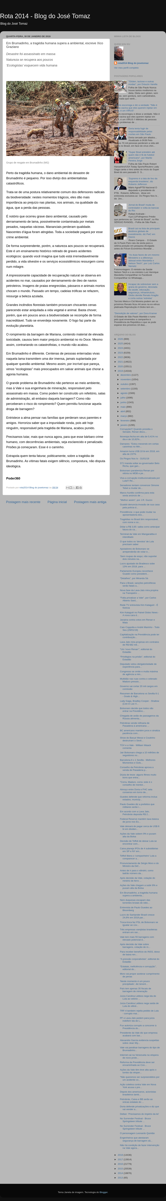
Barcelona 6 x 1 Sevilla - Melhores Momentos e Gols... (137, 761)
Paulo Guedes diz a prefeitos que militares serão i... (137, 805)
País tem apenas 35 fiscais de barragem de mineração (135, 990)
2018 (121, 1155)
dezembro (126, 375)
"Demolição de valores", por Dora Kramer (135, 313)
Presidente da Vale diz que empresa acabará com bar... (139, 1034)
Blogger (104, 1192)
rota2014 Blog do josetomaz (133, 63)
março (124, 416)
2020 (121, 366)
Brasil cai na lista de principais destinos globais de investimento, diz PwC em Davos (144, 232)
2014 (121, 1173)
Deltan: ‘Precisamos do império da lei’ (139, 1114)
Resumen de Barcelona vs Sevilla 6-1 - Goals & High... (139, 695)
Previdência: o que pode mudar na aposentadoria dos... (138, 513)
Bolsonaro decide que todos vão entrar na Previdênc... (136, 709)
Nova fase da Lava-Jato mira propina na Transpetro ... (139, 591)
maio (123, 407)
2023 (121, 352)
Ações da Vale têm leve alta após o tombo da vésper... (138, 1071)
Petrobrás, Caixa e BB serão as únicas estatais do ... (136, 1100)
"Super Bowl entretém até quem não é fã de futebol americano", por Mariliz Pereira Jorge (141, 156)
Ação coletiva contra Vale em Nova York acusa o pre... (138, 1086)
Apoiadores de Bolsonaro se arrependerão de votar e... (135, 550)
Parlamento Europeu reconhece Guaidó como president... (136, 572)
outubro (125, 384)
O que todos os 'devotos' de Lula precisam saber (137, 543)
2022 (121, 357)
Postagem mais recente (23, 502)
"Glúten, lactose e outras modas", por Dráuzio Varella (142, 83)
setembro (126, 388)
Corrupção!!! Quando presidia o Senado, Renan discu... (136, 430)
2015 (121, 1168)
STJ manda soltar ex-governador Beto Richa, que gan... (139, 464)
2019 (121, 371)
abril (123, 411)
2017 (121, 1159)
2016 (121, 1164)
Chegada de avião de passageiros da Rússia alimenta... (139, 717)
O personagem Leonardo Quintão (137, 1133)
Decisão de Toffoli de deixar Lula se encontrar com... (138, 842)
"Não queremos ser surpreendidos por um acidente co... (139, 1078)
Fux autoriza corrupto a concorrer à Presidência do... (138, 1027)
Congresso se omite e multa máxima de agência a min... (139, 673)
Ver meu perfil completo (126, 67)
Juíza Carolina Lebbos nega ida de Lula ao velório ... (138, 997)
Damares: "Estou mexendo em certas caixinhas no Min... (139, 445)
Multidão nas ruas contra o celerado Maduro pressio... (138, 680)
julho (123, 397)
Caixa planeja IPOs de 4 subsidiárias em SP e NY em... (139, 850)
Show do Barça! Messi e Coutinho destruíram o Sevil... (137, 739)
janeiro (124, 425)
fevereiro (125, 420)
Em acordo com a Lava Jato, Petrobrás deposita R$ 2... (135, 813)
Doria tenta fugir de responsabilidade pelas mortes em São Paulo (140, 131)
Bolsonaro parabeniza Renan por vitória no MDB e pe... (137, 472)
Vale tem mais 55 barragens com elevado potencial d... (137, 938)
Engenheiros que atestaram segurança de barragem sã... (136, 1139)
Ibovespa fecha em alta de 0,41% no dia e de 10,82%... (139, 438)
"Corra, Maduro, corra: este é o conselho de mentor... (136, 783)
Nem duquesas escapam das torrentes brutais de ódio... (135, 901)
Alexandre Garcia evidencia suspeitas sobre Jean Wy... (139, 1041)
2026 (121, 339)
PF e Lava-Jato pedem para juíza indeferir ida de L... (137, 1019)
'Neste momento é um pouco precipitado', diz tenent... (135, 982)
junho (124, 402)
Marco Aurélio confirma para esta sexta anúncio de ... (137, 494)
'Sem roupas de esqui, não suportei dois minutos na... (138, 557)
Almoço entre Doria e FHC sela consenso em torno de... (136, 791)
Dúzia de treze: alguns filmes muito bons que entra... (138, 776)
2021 (121, 361)
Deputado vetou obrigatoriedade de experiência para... (138, 665)
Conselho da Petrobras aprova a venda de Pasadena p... (137, 768)
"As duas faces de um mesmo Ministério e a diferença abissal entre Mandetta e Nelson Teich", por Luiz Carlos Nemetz (143, 260)
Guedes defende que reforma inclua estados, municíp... (138, 798)
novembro (126, 379)
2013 (121, 1177)
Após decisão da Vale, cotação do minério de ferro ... (137, 879)
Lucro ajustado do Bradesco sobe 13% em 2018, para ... (137, 565)
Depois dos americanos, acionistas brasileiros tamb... (138, 1093)
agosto (124, 393)
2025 (121, 343)
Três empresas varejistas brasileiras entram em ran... (138, 931)
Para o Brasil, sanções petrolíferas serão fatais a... (138, 584)
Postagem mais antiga (90, 502)
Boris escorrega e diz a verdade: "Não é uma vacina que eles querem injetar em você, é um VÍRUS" (135, 108)
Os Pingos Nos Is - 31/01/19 (134, 458)
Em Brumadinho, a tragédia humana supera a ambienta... (139, 894)
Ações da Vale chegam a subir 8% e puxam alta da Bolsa (139, 886)
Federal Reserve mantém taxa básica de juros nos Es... (139, 820)
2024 (121, 348)
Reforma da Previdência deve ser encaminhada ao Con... (137, 1063)
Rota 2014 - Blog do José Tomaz (45, 16)
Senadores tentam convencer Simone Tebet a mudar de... (139, 486)
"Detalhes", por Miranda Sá (134, 578)
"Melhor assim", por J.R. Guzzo (136, 500)
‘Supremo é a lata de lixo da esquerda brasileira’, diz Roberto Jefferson (142, 181)
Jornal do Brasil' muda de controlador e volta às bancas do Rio (143, 208)
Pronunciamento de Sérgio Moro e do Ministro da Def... (139, 864)
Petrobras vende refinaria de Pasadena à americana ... (134, 724)
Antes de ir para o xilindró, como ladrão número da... (137, 872)
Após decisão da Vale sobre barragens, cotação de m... (135, 945)
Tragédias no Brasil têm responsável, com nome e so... (139, 520)
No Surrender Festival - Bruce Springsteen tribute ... (135, 1120)
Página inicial (57, 502)
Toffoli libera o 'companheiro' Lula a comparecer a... (138, 857)
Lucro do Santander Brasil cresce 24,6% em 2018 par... (137, 916)
